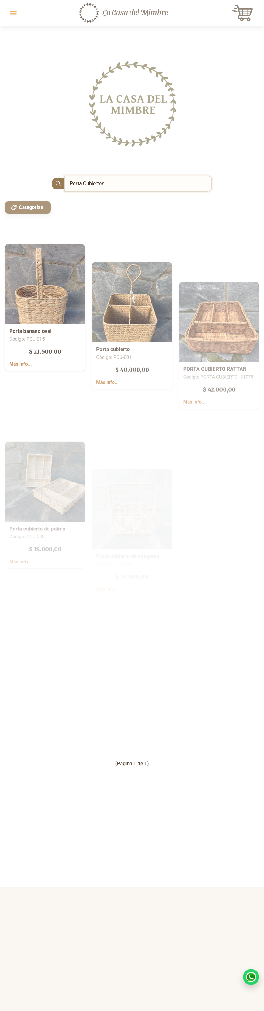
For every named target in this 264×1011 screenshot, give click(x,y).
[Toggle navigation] (13, 13)
